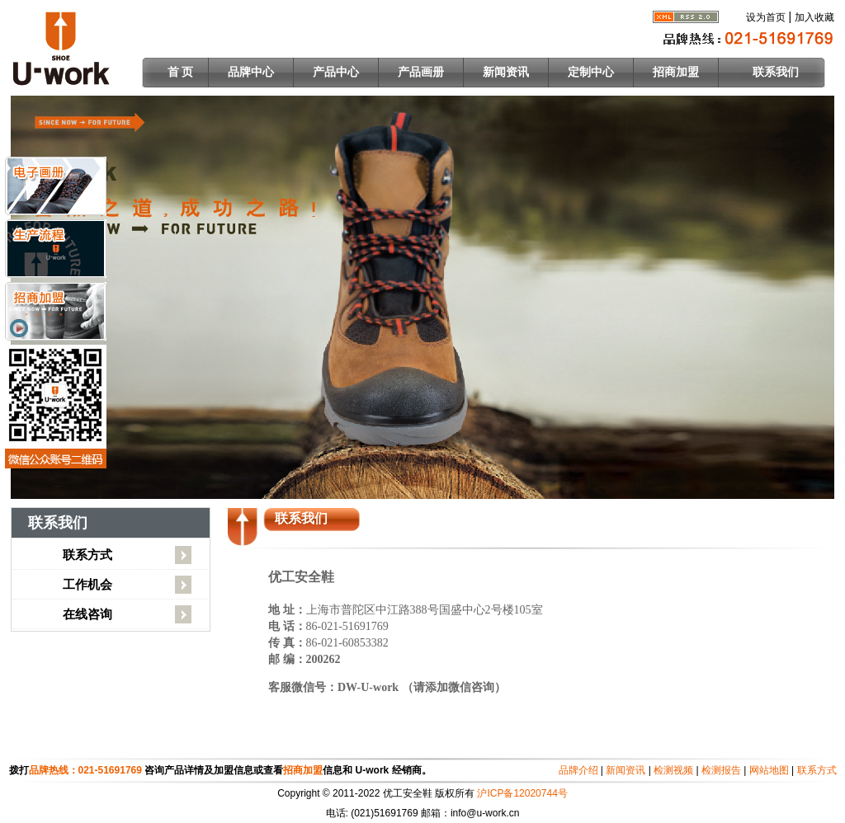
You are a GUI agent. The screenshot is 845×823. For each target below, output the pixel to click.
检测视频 (673, 770)
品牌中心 (251, 72)
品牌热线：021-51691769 (87, 770)
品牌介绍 (578, 770)
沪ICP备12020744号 (522, 793)
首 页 (181, 72)
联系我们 (776, 72)
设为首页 (766, 17)
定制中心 (591, 72)
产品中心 (336, 72)
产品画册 (421, 72)
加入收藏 (814, 17)
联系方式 (87, 555)
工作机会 (87, 584)
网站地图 (769, 770)
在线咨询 (87, 614)
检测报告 (721, 770)
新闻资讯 (506, 72)
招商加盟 (676, 72)
